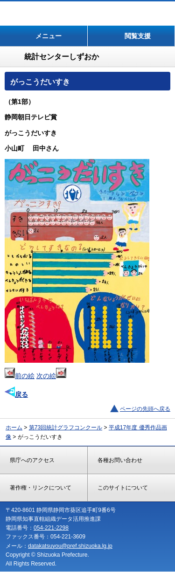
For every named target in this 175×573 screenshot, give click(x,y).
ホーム (14, 427)
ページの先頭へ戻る (145, 409)
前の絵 (20, 376)
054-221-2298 (51, 528)
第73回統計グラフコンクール (65, 427)
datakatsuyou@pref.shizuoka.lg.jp (70, 546)
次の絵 (51, 376)
